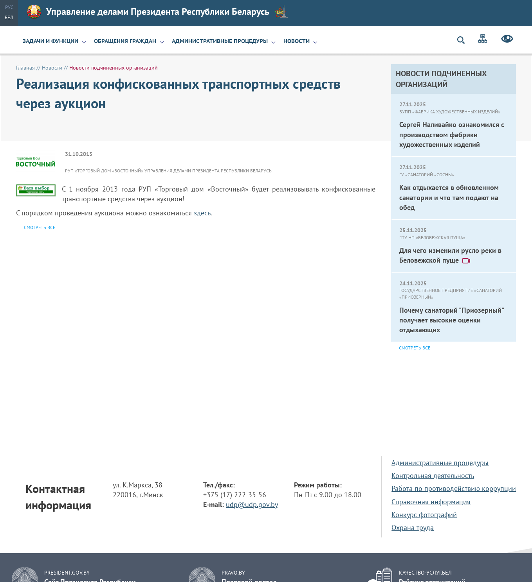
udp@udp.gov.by (252, 504)
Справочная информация (431, 501)
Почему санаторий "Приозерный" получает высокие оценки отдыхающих (451, 320)
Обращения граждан (125, 41)
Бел (9, 17)
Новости (296, 41)
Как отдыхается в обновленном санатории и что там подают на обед (449, 197)
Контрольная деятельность (432, 475)
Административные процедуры (220, 41)
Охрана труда (412, 527)
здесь (202, 212)
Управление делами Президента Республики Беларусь (158, 12)
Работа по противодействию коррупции (453, 488)
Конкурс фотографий (424, 514)
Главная (25, 67)
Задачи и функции (50, 41)
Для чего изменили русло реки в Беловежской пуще (450, 255)
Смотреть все (414, 348)
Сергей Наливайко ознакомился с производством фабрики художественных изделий (451, 134)
